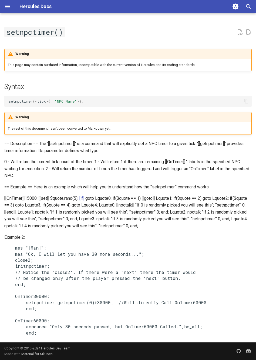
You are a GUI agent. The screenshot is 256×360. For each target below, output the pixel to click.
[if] (81, 198)
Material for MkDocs (37, 354)
